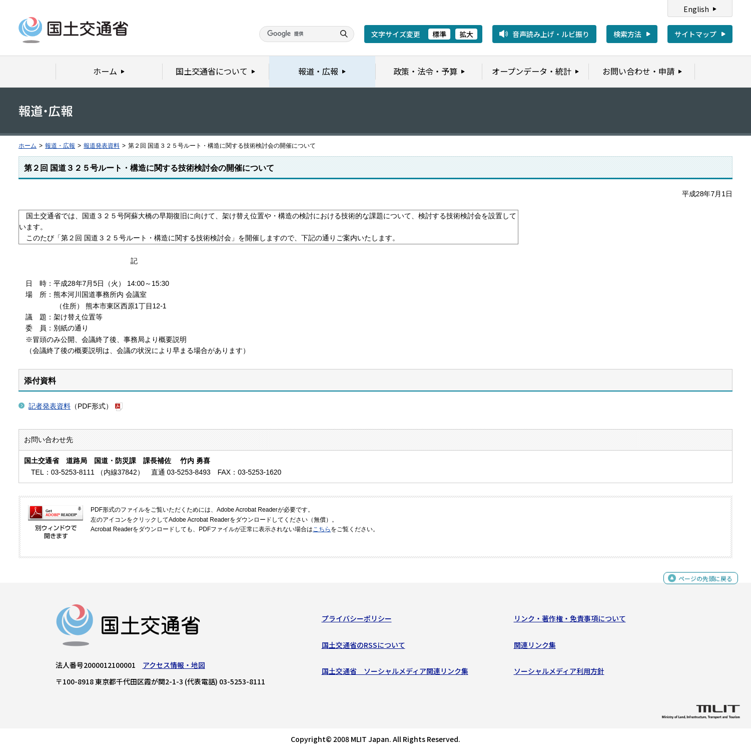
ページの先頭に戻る (701, 585)
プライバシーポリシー (357, 621)
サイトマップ (695, 34)
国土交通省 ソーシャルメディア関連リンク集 (395, 673)
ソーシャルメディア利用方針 (559, 673)
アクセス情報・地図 (174, 667)
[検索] (296, 34)
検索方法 (627, 34)
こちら (322, 529)
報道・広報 (60, 145)
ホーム (28, 145)
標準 (439, 34)
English (696, 9)
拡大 (466, 34)
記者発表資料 (50, 406)
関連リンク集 (535, 647)
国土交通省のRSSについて (363, 647)
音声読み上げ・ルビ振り (550, 34)
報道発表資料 (102, 145)
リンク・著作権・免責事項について (570, 621)
